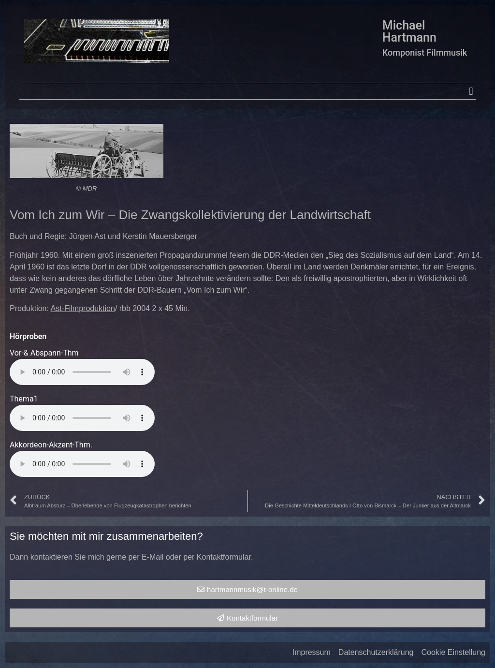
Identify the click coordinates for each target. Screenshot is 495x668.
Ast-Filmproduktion (83, 308)
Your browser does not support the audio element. (82, 372)
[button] (471, 91)
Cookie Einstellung (453, 652)
